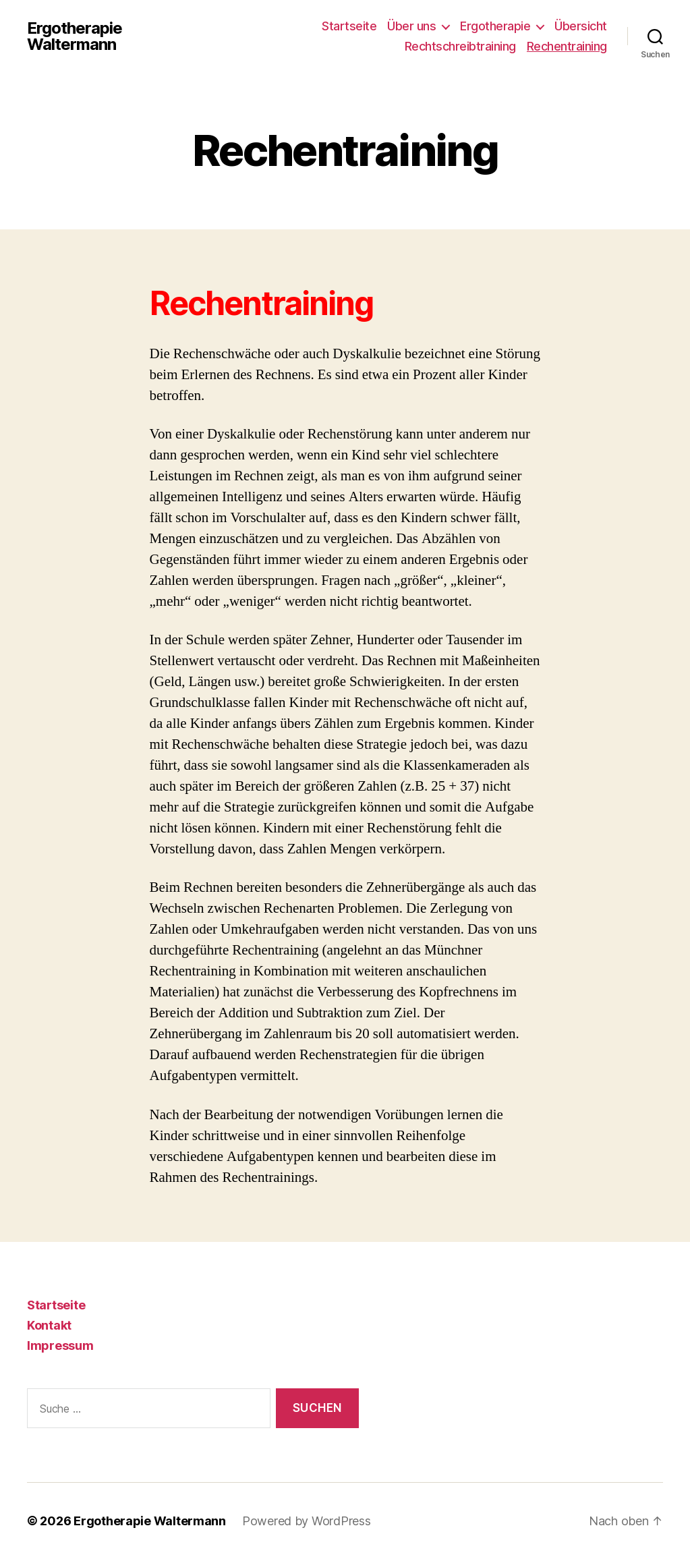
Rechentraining (567, 46)
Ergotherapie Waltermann (74, 36)
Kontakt (49, 1325)
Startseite (349, 26)
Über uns (411, 26)
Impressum (60, 1345)
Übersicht (580, 26)
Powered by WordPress (306, 1521)
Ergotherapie (495, 26)
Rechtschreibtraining (460, 46)
